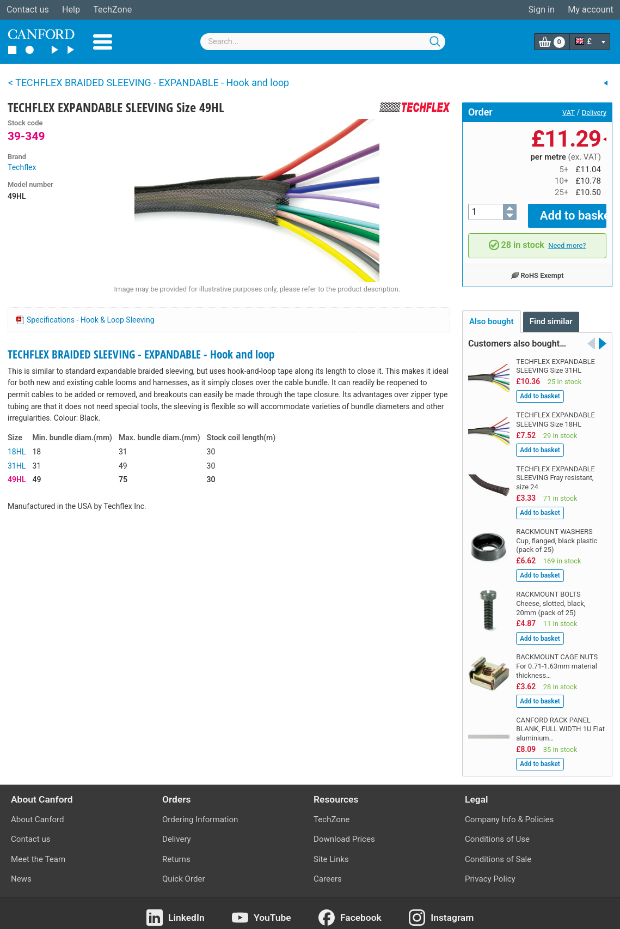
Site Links (331, 852)
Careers (328, 871)
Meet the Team (38, 852)
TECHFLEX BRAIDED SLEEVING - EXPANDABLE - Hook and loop (141, 354)
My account (590, 9)
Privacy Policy (490, 871)
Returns (176, 852)
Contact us (28, 9)
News (21, 871)
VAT (568, 112)
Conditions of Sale (498, 852)
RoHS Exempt (537, 267)
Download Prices (344, 831)
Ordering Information (200, 812)
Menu (102, 42)
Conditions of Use (497, 831)
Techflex (22, 167)
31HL (17, 466)
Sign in (542, 9)
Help (71, 9)
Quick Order (183, 871)
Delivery (594, 112)
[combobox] (322, 41)
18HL (17, 451)
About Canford (37, 812)
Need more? (567, 238)
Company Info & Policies (509, 812)
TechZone (112, 9)
